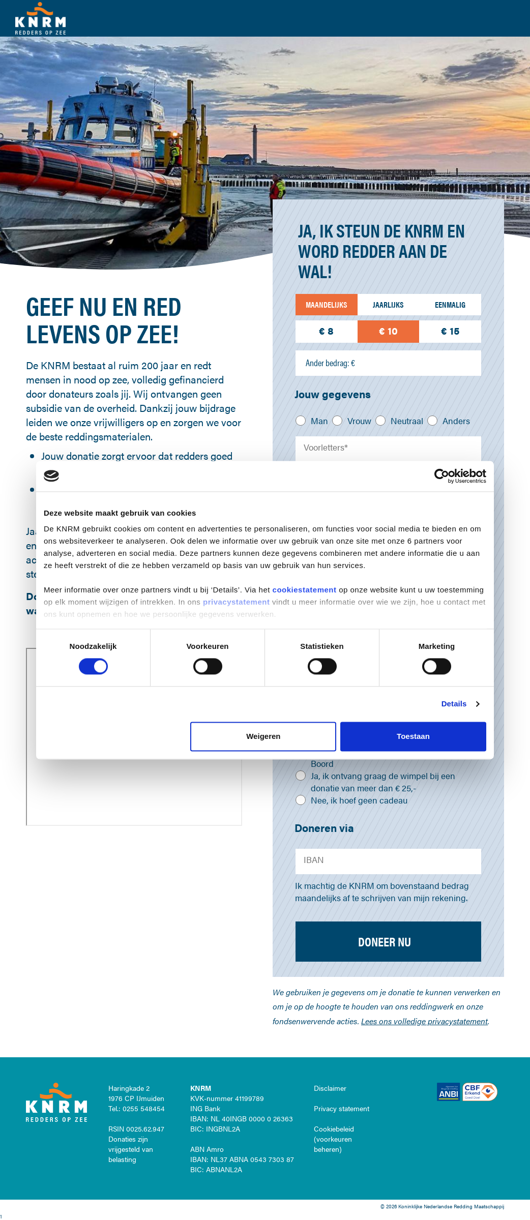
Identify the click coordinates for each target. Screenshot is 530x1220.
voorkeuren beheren (333, 1144)
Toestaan (413, 736)
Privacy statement (341, 1108)
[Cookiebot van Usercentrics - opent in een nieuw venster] (441, 476)
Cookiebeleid (334, 1128)
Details (454, 704)
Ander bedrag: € (330, 363)
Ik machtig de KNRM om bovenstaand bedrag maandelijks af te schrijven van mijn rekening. (382, 891)
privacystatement (237, 602)
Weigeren (263, 736)
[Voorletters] (388, 449)
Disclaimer (330, 1088)
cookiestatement (306, 589)
